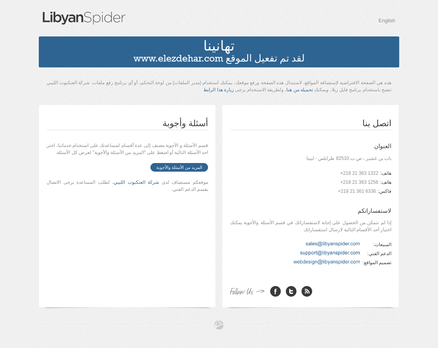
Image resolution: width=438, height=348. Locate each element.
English (386, 21)
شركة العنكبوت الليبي (136, 182)
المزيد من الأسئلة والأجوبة (179, 167)
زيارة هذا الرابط (218, 89)
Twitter (291, 291)
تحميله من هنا (299, 89)
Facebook (275, 291)
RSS (306, 291)
